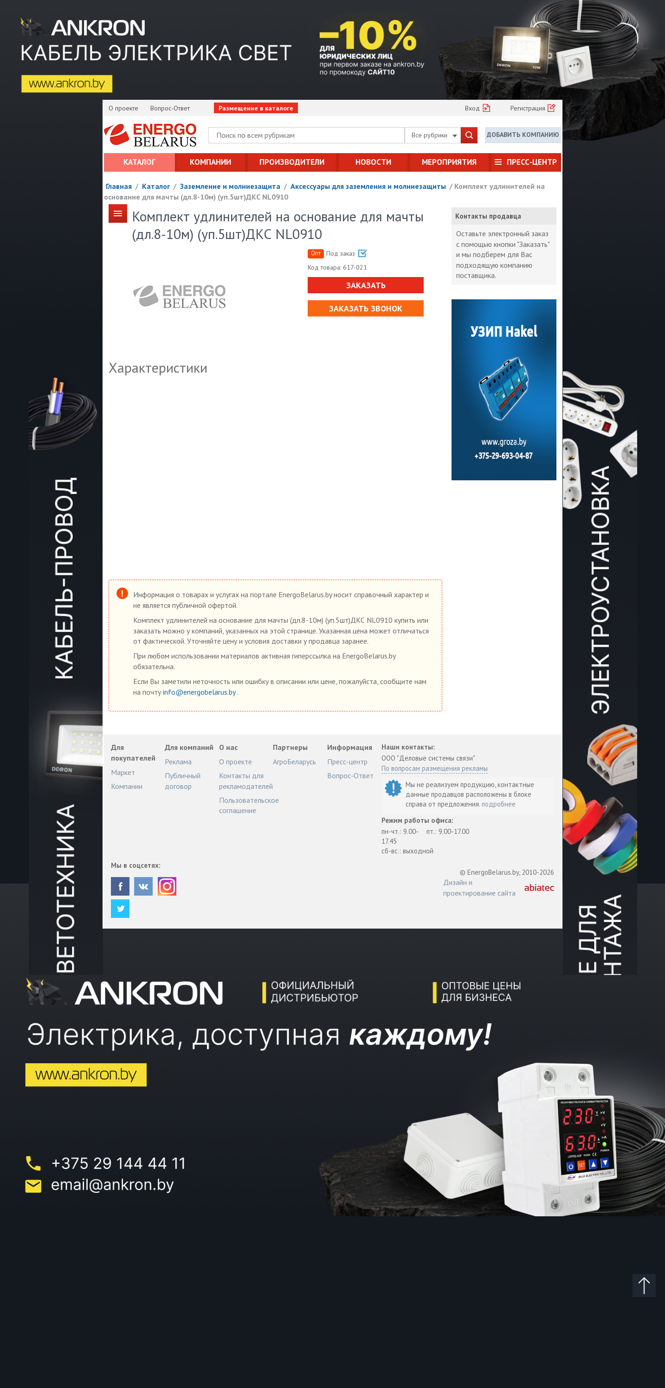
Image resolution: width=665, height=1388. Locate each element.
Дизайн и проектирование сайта (479, 887)
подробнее (499, 804)
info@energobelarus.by (200, 692)
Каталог (139, 162)
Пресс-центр (532, 162)
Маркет (123, 772)
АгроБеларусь (294, 761)
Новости (373, 162)
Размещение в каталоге (256, 108)
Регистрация (527, 108)
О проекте (123, 108)
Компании (210, 162)
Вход (472, 108)
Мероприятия (449, 162)
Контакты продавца (488, 216)
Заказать (366, 285)
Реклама (178, 761)
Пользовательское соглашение (249, 805)
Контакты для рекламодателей (246, 780)
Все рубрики (434, 135)
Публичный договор (182, 780)
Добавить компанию (523, 134)
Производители (291, 162)
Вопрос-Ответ (170, 108)
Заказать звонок (365, 308)
